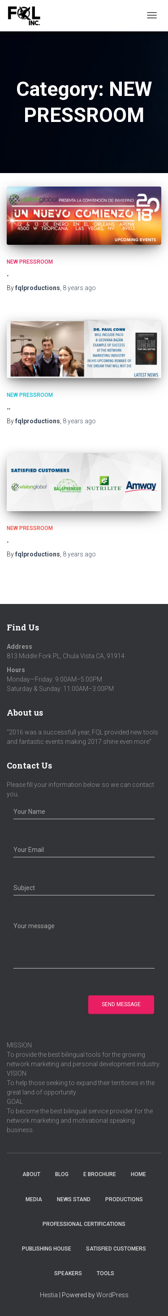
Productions (124, 1199)
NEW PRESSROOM (30, 262)
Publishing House (46, 1249)
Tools (105, 1273)
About (31, 1174)
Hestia (49, 1295)
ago (79, 287)
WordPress (112, 1295)
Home (138, 1174)
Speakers (68, 1273)
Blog (62, 1174)
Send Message (121, 1004)
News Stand (73, 1199)
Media (34, 1199)
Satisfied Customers (116, 1249)
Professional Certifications (84, 1224)
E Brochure (99, 1174)
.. (8, 406)
